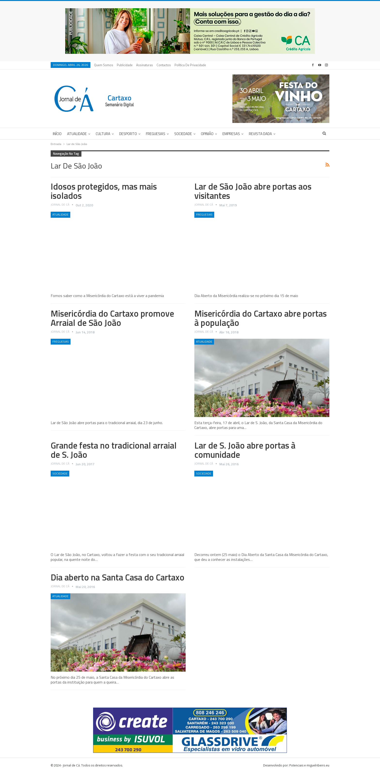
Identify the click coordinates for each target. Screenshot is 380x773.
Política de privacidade (190, 65)
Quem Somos (103, 65)
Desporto (128, 134)
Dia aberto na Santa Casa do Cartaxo (117, 577)
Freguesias (155, 134)
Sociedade (183, 134)
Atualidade (77, 134)
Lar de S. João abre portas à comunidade (244, 450)
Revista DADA (260, 134)
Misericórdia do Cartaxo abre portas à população (260, 318)
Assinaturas (144, 65)
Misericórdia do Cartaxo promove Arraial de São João (112, 318)
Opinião (207, 134)
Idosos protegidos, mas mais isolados (104, 191)
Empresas (231, 134)
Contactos (164, 65)
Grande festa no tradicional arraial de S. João (114, 450)
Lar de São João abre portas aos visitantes (252, 191)
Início (57, 134)
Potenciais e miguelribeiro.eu (309, 765)
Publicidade (125, 65)
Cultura (103, 134)
